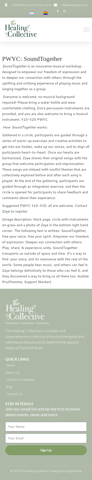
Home (10, 365)
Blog (9, 387)
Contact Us (14, 394)
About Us (13, 372)
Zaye (6, 211)
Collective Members (20, 379)
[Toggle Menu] (86, 30)
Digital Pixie (74, 471)
